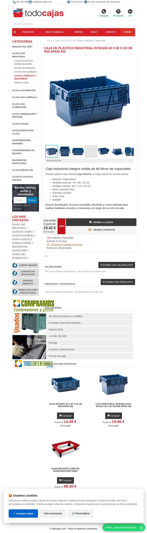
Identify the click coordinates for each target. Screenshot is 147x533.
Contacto (104, 13)
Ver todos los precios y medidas (65, 316)
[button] (131, 59)
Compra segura (28, 265)
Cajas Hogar (20, 124)
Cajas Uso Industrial (64, 40)
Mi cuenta (118, 13)
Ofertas (78, 32)
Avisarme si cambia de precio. (65, 244)
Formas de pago (57, 356)
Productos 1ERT (22, 46)
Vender (127, 32)
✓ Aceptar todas (23, 513)
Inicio (49, 40)
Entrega (53, 342)
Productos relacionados (59, 248)
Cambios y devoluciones (62, 349)
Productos (28, 32)
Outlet (94, 32)
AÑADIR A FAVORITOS (101, 229)
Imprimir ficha (56, 329)
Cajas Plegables (24, 68)
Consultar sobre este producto (65, 322)
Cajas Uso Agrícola (24, 97)
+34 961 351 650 (58, 336)
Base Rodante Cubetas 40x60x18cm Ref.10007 (66, 469)
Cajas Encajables (25, 71)
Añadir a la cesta (101, 222)
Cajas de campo (22, 232)
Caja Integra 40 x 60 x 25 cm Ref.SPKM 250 (65, 405)
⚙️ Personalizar (81, 513)
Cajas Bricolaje (22, 170)
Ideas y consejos (54, 32)
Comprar (65, 415)
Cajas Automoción (24, 90)
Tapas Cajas (21, 82)
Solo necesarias (53, 513)
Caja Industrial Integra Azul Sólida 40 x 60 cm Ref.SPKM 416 (113, 405)
